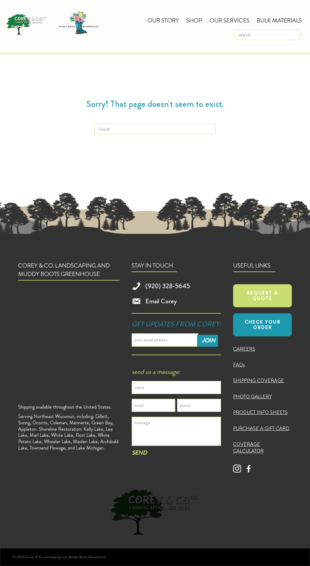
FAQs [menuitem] (239, 364)
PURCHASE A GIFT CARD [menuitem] (261, 428)
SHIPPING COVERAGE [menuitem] (258, 380)
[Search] (155, 129)
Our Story (163, 20)
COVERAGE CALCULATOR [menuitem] (248, 447)
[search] (267, 34)
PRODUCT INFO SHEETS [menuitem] (260, 412)
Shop (194, 20)
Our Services (229, 20)
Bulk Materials (279, 20)
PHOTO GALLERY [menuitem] (252, 396)
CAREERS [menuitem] (244, 348)
